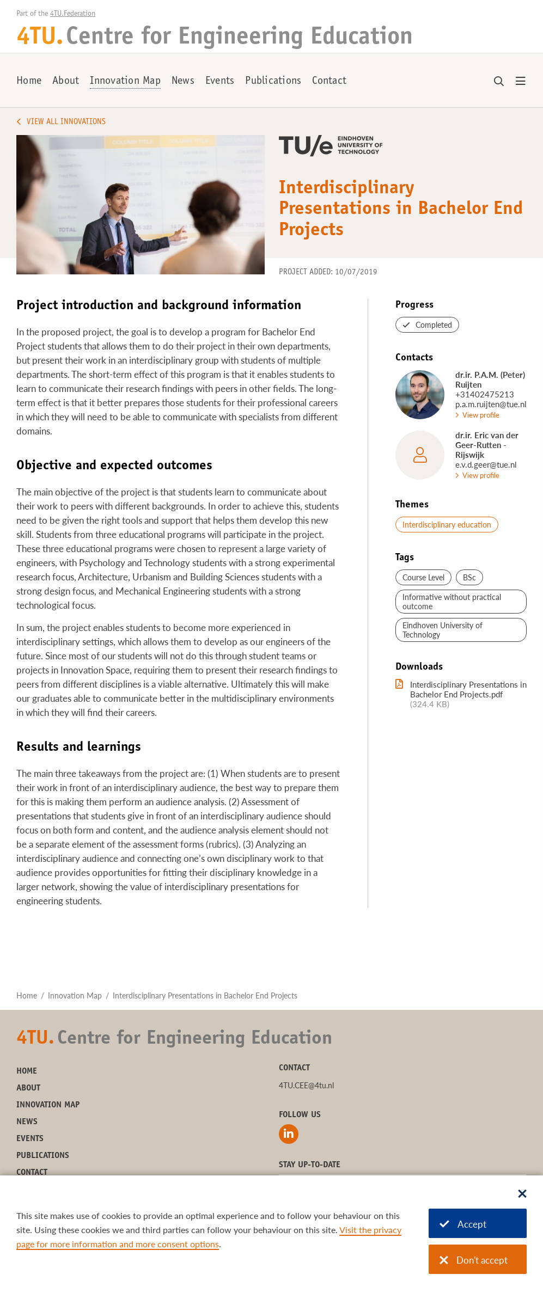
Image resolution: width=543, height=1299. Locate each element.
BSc (469, 577)
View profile (480, 414)
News (183, 81)
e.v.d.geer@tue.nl (486, 464)
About (65, 81)
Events (220, 81)
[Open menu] (520, 81)
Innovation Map (125, 81)
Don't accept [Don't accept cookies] (474, 1260)
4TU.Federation (72, 14)
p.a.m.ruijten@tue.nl (491, 404)
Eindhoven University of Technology (442, 630)
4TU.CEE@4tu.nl (306, 1085)
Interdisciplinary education (446, 524)
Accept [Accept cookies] (463, 1224)
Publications (273, 81)
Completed (434, 324)
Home (28, 81)
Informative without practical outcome (451, 601)
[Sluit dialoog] (522, 1194)
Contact (329, 81)
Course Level (423, 577)
